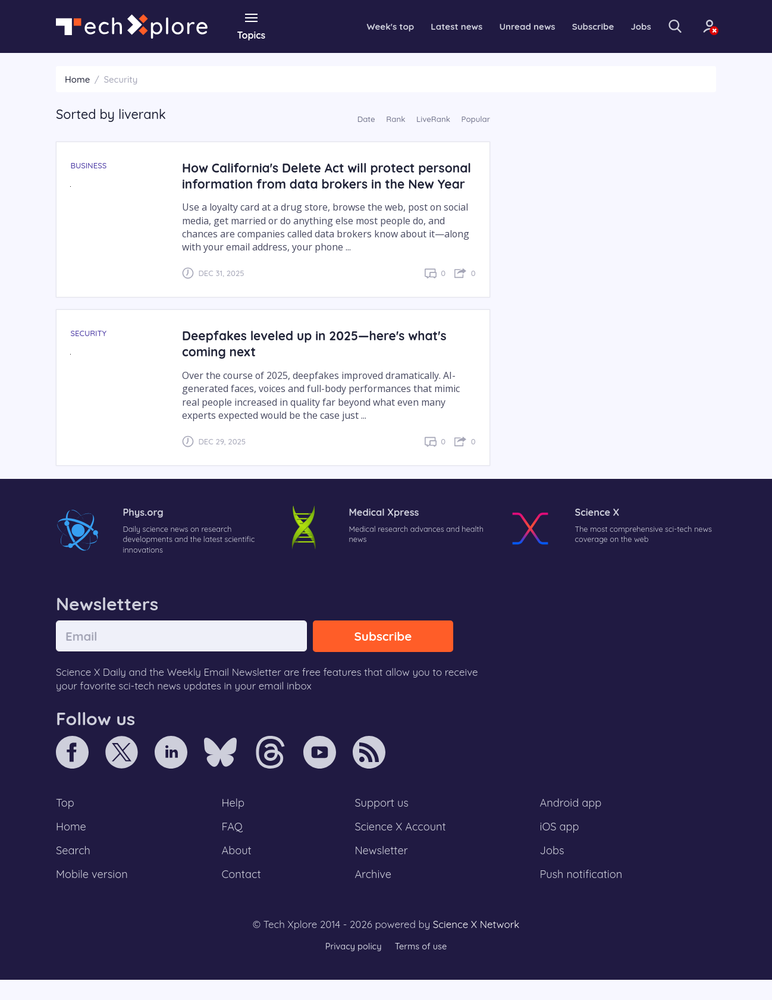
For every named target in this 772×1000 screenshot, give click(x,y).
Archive (373, 894)
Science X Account (401, 845)
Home (77, 78)
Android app (571, 820)
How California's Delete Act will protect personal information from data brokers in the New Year (326, 183)
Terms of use (421, 967)
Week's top (364, 26)
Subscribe (576, 26)
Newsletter (381, 870)
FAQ (233, 845)
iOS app (559, 845)
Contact (242, 894)
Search (74, 870)
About (237, 870)
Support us (381, 820)
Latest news (433, 26)
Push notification (581, 894)
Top (65, 820)
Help (234, 820)
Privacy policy (352, 967)
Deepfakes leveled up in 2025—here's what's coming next (318, 359)
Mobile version (93, 894)
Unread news (507, 26)
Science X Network (476, 944)
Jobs (625, 26)
